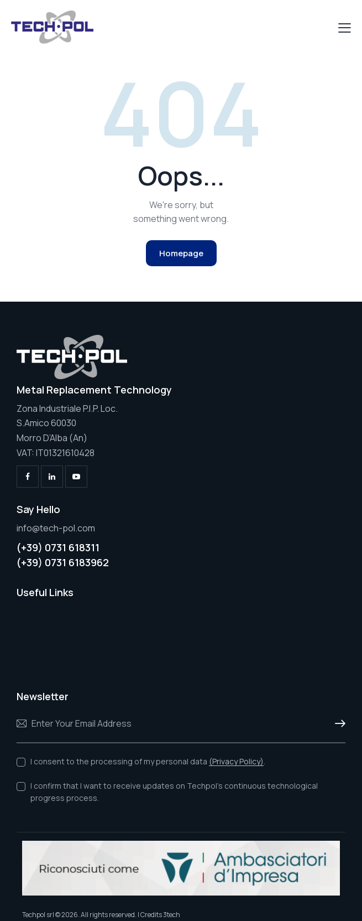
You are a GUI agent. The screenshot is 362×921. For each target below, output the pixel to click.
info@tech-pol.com (56, 528)
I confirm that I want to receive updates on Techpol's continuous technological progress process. (174, 791)
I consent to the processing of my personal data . (147, 761)
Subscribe (337, 724)
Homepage (181, 253)
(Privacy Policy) (236, 762)
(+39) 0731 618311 (58, 547)
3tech (171, 914)
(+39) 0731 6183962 (63, 562)
